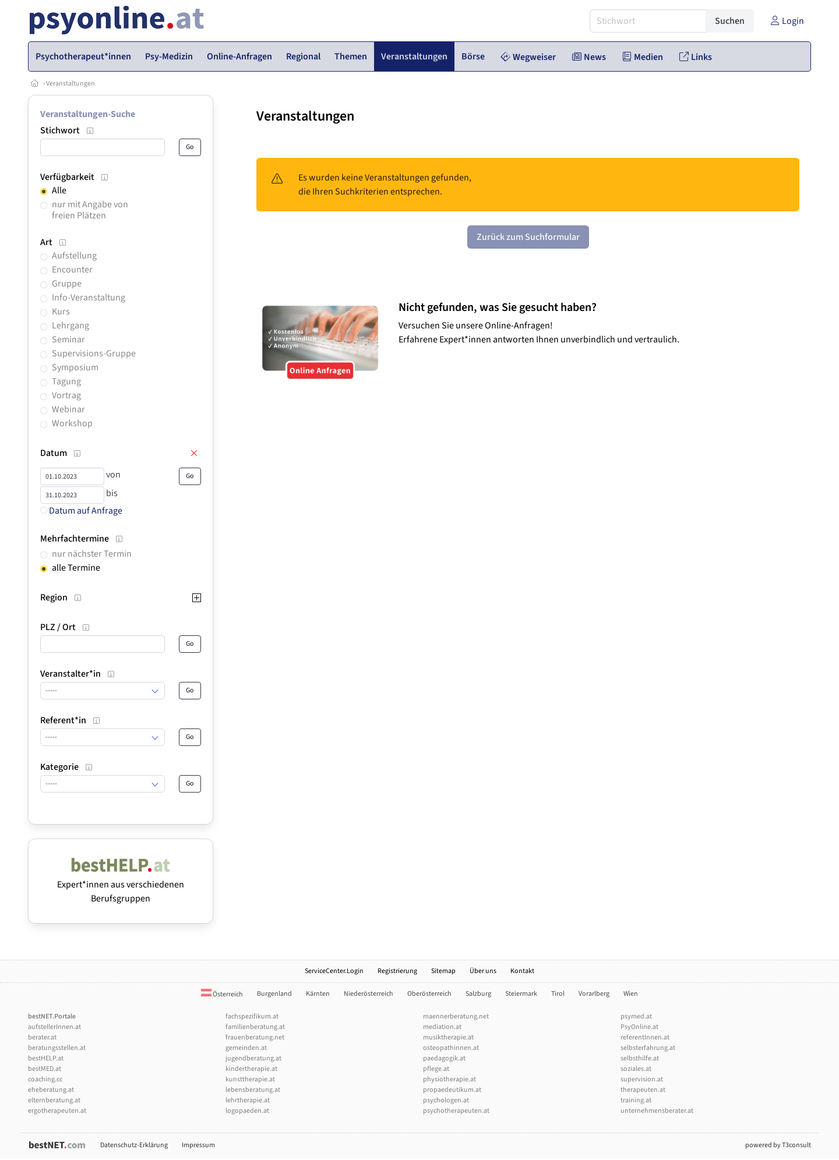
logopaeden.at (247, 1111)
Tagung (66, 381)
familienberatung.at (255, 1027)
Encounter (72, 269)
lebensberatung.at (252, 1090)
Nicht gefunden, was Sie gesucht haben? (498, 307)
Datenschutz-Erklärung (134, 1145)
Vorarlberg (594, 994)
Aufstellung (74, 255)
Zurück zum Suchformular (528, 237)
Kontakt (522, 971)
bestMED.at (44, 1069)
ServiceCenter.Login (334, 971)
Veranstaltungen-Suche (87, 114)
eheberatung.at (51, 1090)
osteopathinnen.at (451, 1048)
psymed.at (636, 1016)
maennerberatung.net (456, 1016)
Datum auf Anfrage (81, 510)
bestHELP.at (46, 1058)
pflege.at (436, 1069)
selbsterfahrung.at (648, 1048)
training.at (636, 1100)
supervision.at (642, 1079)
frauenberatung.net (254, 1037)
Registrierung (397, 971)
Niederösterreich (368, 994)
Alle (59, 190)
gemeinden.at (246, 1048)
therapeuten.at (643, 1090)
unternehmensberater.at (657, 1111)
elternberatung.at (54, 1100)
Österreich (222, 994)
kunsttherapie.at (250, 1079)
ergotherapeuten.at (57, 1111)
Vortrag (66, 395)
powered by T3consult (778, 1145)
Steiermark (521, 994)
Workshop (72, 423)
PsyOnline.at (639, 1027)
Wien (630, 994)
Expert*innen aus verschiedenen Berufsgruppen (120, 884)
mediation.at (442, 1027)
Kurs (61, 311)
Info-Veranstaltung (88, 297)
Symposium (75, 367)
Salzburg (478, 994)
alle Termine (76, 567)
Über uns (483, 971)
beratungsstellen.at (57, 1048)
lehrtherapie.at (247, 1100)
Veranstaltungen (70, 84)
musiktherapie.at (448, 1037)
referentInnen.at (645, 1037)
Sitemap (443, 971)
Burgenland (274, 994)
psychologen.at (446, 1100)
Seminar (68, 339)
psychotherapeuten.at (456, 1111)
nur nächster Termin (92, 553)
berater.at (42, 1037)
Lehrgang (70, 325)
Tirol (558, 994)
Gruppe (67, 283)
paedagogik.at (444, 1058)
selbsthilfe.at (640, 1058)
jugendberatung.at (253, 1058)
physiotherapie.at (449, 1079)
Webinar (68, 409)
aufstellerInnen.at (54, 1027)
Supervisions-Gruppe (94, 353)
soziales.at (636, 1069)
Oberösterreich (429, 994)
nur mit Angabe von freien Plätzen (90, 210)
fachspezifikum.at (252, 1016)
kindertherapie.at (251, 1069)
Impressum (198, 1145)
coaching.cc (45, 1079)
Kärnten (318, 994)
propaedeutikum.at (452, 1090)
